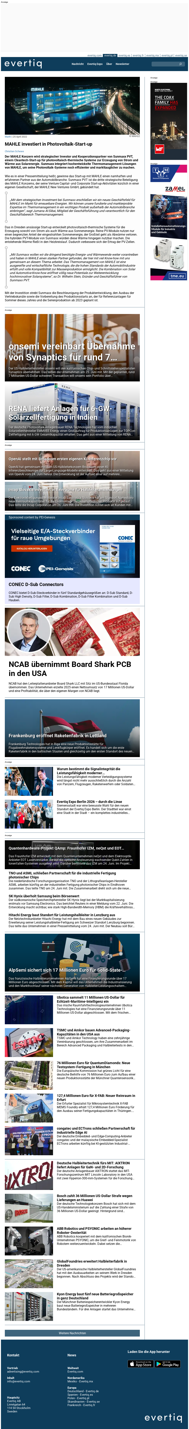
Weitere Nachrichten (72, 1329)
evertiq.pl (166, 55)
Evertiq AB (23, 64)
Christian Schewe (14, 151)
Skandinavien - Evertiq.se (84, 1398)
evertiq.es (124, 55)
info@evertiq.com (18, 1377)
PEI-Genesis (47, 514)
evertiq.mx (152, 55)
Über (109, 63)
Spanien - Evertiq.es (80, 1391)
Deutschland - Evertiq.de (83, 1387)
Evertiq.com (75, 1368)
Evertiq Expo (95, 63)
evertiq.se (181, 55)
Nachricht (78, 63)
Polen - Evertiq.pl (78, 1394)
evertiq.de (110, 55)
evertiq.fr (138, 55)
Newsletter (122, 63)
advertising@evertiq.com (23, 1368)
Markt (8, 136)
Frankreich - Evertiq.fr (81, 1401)
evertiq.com (94, 55)
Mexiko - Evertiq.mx (80, 1377)
